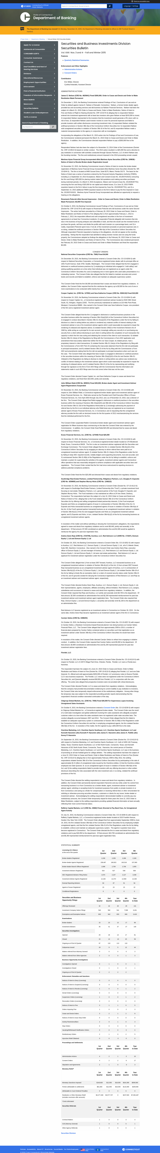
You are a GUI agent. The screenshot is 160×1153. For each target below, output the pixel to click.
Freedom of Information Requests (38, 95)
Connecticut (105, 1150)
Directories (48, 1149)
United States (90, 1150)
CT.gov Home (24, 39)
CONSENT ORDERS (100, 252)
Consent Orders (70, 73)
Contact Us (28, 62)
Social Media (58, 1149)
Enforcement (29, 86)
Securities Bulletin (31, 108)
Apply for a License (32, 45)
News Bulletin (29, 99)
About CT (40, 1149)
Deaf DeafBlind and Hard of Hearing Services (35, 67)
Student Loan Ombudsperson (36, 113)
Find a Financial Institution (34, 91)
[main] (80, 577)
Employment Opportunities (35, 82)
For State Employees (71, 1149)
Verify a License (30, 117)
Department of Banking (38, 39)
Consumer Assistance (33, 58)
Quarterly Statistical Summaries (76, 60)
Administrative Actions (73, 69)
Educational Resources (33, 78)
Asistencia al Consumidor (34, 49)
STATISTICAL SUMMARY (70, 845)
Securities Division (68, 1133)
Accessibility (31, 1149)
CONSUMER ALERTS (31, 53)
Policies (23, 1149)
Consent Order (109, 708)
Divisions (27, 73)
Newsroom (28, 104)
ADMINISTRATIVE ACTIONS (71, 91)
